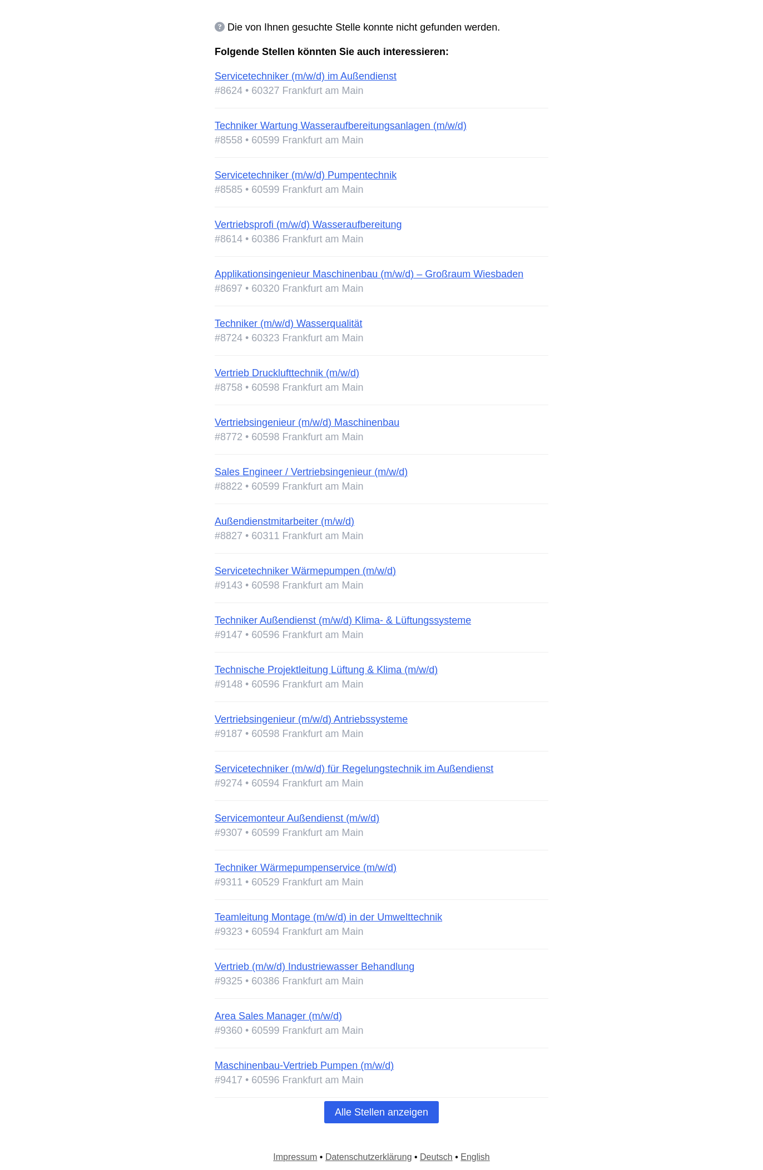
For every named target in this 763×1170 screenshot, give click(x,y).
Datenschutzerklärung (368, 1157)
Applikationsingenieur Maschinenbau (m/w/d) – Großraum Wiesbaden (369, 274)
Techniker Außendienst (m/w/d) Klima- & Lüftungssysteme (343, 620)
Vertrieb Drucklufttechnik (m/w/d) (287, 373)
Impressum (295, 1157)
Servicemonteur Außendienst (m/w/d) (297, 818)
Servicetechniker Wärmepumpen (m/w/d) (305, 570)
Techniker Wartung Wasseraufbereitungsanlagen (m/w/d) (341, 125)
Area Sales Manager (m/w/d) (278, 1016)
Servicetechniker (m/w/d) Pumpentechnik (306, 175)
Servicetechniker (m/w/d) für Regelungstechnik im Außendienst (354, 768)
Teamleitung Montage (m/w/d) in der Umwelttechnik (328, 917)
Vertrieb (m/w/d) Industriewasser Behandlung (314, 966)
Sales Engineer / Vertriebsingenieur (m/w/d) (311, 471)
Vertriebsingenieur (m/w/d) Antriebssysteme (311, 719)
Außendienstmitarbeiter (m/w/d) (284, 521)
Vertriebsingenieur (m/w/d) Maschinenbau (307, 422)
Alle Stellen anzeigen (381, 1112)
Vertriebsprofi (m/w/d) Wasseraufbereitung (308, 224)
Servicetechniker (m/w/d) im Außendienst (306, 76)
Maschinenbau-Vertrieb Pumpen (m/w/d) (304, 1065)
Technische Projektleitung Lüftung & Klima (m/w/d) (326, 669)
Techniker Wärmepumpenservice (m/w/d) (306, 867)
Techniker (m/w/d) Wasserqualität (288, 323)
